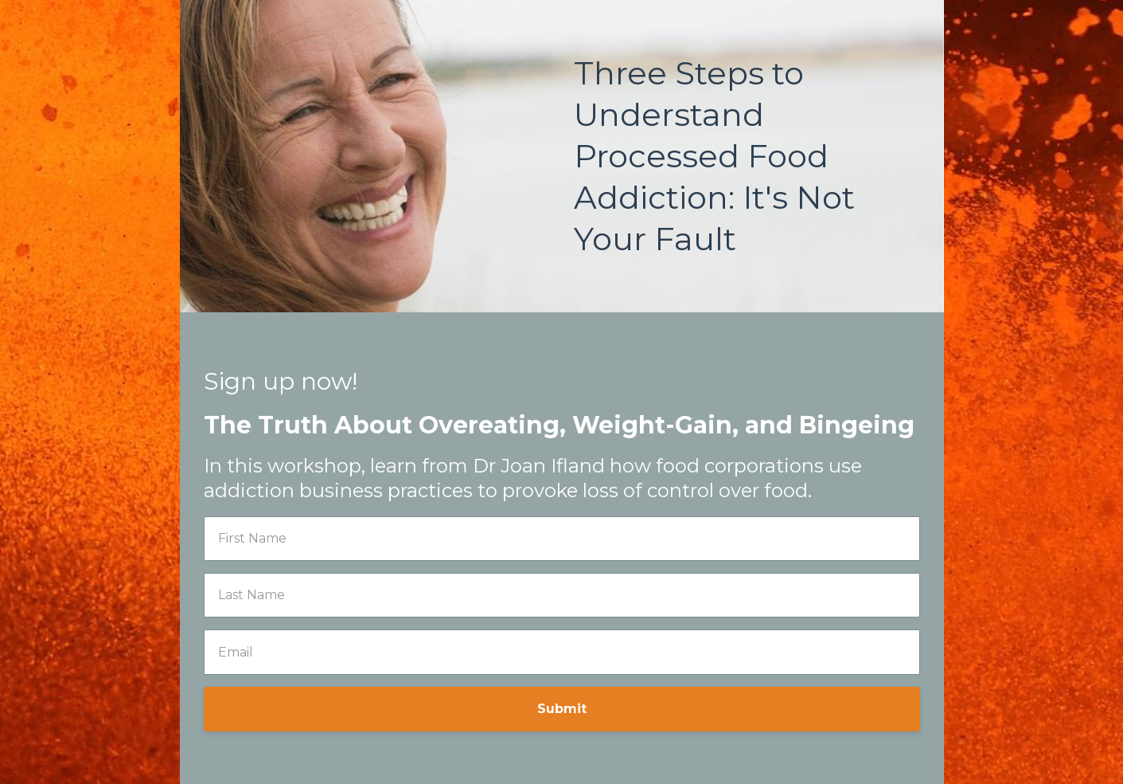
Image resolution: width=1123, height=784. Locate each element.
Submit (562, 708)
